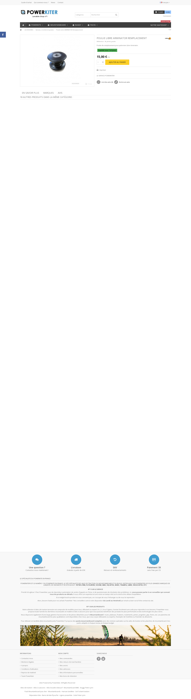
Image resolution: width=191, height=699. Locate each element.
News (53, 2)
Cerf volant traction (82, 691)
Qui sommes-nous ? (41, 2)
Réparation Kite (35, 695)
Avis (60, 92)
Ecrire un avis (124, 82)
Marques (48, 92)
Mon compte (63, 653)
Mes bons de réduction (68, 676)
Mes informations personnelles (71, 673)
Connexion (167, 16)
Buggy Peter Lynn (86, 688)
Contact (60, 2)
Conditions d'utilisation (29, 669)
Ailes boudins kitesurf (55, 688)
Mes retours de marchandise (70, 662)
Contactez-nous (27, 658)
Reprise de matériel (28, 673)
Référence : (100, 41)
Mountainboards (54, 691)
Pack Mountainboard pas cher (36, 691)
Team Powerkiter (27, 676)
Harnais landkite (68, 691)
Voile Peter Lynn (79, 695)
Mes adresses (65, 669)
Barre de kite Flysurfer (50, 695)
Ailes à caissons (39, 688)
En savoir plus (30, 92)
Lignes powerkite (66, 695)
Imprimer (102, 70)
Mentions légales (27, 662)
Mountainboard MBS (71, 688)
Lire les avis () (107, 82)
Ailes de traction (26, 688)
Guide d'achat (26, 2)
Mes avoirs (64, 665)
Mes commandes (66, 658)
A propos (24, 665)
